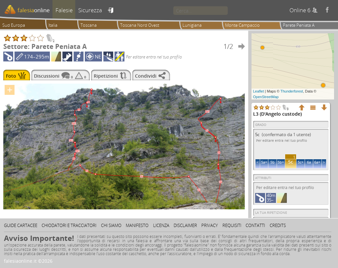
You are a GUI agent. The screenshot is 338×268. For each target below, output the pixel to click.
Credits (278, 225)
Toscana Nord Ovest (139, 25)
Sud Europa (13, 25)
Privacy (209, 225)
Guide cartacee (20, 225)
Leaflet (258, 91)
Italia (53, 25)
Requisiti (231, 225)
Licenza (161, 225)
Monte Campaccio (242, 25)
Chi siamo (111, 225)
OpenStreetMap (266, 97)
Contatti (255, 225)
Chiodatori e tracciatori (69, 225)
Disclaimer (185, 225)
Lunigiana (192, 25)
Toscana (89, 25)
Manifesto (137, 225)
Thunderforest (291, 91)
